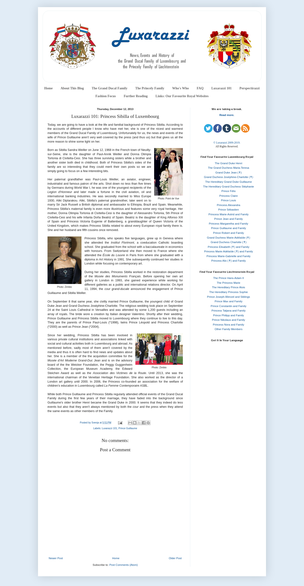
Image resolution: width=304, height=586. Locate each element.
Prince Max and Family (228, 301)
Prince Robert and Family (228, 232)
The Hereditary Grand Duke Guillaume (228, 181)
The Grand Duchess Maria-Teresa (228, 167)
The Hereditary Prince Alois (228, 287)
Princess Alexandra (228, 205)
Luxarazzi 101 (221, 88)
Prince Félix (228, 191)
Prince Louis (228, 200)
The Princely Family (149, 88)
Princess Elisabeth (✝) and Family (228, 246)
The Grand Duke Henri (228, 163)
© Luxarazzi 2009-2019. (226, 142)
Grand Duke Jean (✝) (228, 172)
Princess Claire (228, 195)
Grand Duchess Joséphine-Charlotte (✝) (228, 177)
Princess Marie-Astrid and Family (229, 214)
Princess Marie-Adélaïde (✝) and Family (228, 251)
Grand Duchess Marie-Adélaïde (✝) (228, 237)
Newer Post (56, 558)
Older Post (175, 558)
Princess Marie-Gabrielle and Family (229, 256)
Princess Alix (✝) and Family (228, 260)
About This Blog (72, 88)
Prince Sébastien (228, 209)
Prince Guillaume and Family (228, 228)
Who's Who (180, 88)
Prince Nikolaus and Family (228, 319)
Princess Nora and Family (228, 324)
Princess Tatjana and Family (228, 310)
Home (48, 88)
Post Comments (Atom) (123, 564)
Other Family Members (228, 329)
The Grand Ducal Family (110, 88)
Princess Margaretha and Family (228, 223)
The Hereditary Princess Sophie (228, 292)
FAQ (200, 88)
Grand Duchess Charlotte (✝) (229, 242)
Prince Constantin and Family (228, 306)
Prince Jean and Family (228, 218)
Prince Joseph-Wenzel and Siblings (228, 296)
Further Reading (135, 96)
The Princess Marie (228, 282)
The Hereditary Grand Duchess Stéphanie (228, 186)
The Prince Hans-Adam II (228, 278)
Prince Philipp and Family (228, 315)
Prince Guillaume (128, 428)
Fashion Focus (105, 96)
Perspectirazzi (249, 88)
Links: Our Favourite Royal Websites (182, 96)
